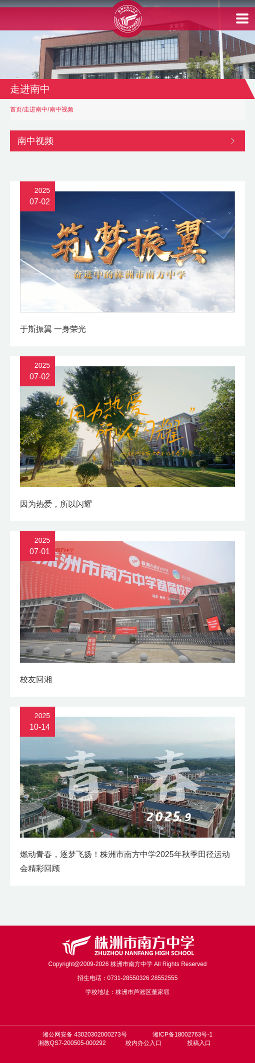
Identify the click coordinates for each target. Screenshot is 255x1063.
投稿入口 (199, 1043)
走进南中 (36, 109)
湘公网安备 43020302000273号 (84, 1034)
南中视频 (62, 109)
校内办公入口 (144, 1043)
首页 (16, 109)
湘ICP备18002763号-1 (182, 1034)
